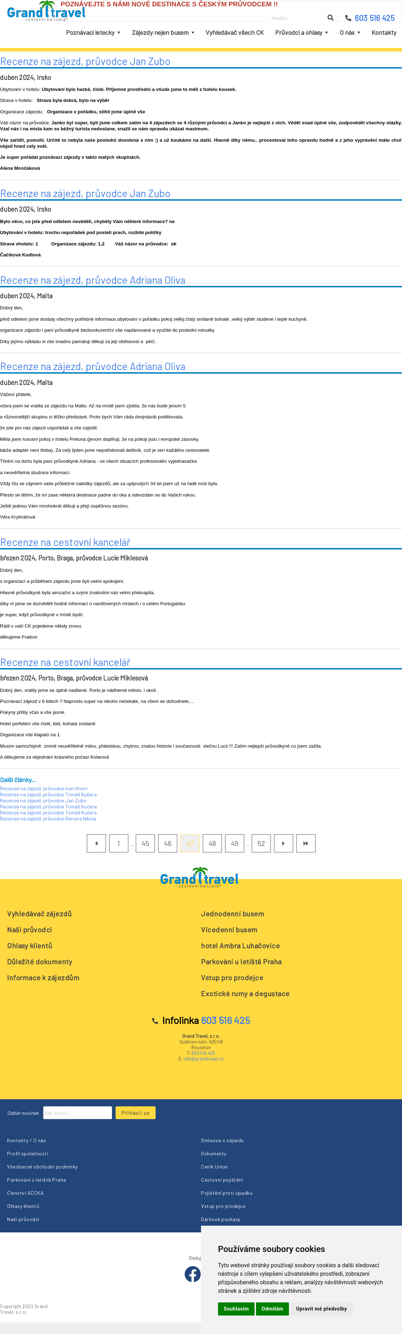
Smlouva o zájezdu (222, 1140)
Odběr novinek (23, 1113)
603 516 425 (203, 1053)
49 (234, 843)
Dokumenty (214, 1153)
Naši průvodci (29, 929)
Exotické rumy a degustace (245, 993)
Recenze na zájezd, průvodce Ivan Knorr (44, 788)
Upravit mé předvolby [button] (321, 1309)
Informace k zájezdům (43, 977)
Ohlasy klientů (29, 945)
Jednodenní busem (232, 913)
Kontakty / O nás (26, 1140)
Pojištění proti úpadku (226, 1193)
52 (261, 843)
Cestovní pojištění (222, 1180)
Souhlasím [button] (236, 1309)
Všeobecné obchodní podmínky (42, 1167)
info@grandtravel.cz (204, 1059)
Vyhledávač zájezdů (39, 913)
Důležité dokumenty (39, 961)
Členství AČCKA (25, 1193)
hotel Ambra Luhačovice (240, 945)
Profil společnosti (27, 1153)
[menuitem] (93, 32)
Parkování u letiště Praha (241, 961)
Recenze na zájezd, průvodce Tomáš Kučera (48, 794)
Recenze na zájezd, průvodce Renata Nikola (48, 818)
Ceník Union (214, 1167)
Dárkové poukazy (220, 1219)
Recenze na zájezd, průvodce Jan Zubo (85, 61)
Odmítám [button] (272, 1309)
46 (168, 843)
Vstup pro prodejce (232, 977)
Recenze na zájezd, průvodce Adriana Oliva (92, 279)
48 (212, 843)
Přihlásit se (136, 1113)
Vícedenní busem (229, 929)
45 (145, 843)
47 (189, 843)
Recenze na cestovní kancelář (65, 542)
